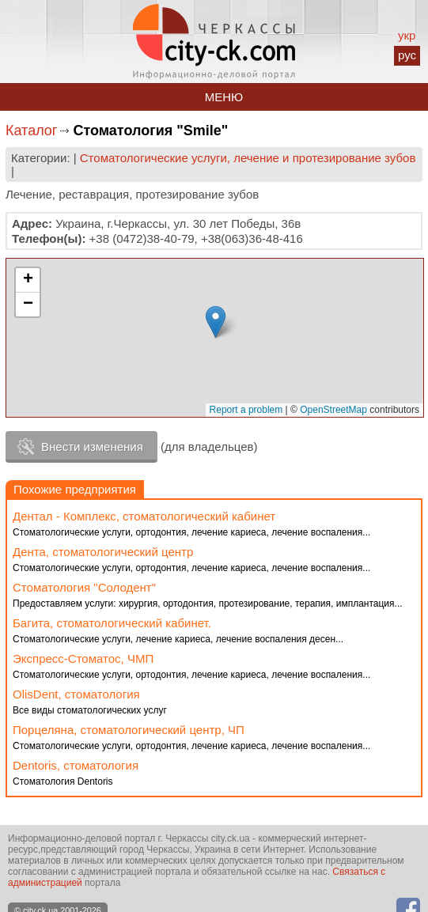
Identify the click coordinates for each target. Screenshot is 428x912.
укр (406, 35)
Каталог (31, 130)
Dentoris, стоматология (75, 765)
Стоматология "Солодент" (84, 587)
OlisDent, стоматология (76, 694)
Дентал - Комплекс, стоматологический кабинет (144, 516)
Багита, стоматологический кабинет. (112, 623)
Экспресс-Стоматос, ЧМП (83, 658)
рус (407, 55)
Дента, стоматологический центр (103, 551)
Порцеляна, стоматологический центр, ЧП (128, 729)
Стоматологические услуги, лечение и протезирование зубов (248, 158)
